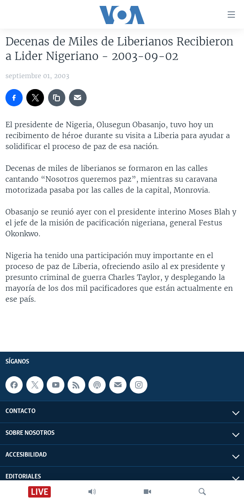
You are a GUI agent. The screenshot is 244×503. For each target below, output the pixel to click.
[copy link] (56, 97)
